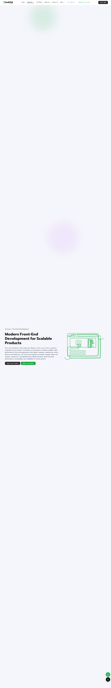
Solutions (30, 2)
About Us (47, 2)
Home (23, 2)
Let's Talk (103, 3)
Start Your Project (12, 363)
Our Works (39, 2)
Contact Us (55, 2)
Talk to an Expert (28, 363)
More (62, 2)
